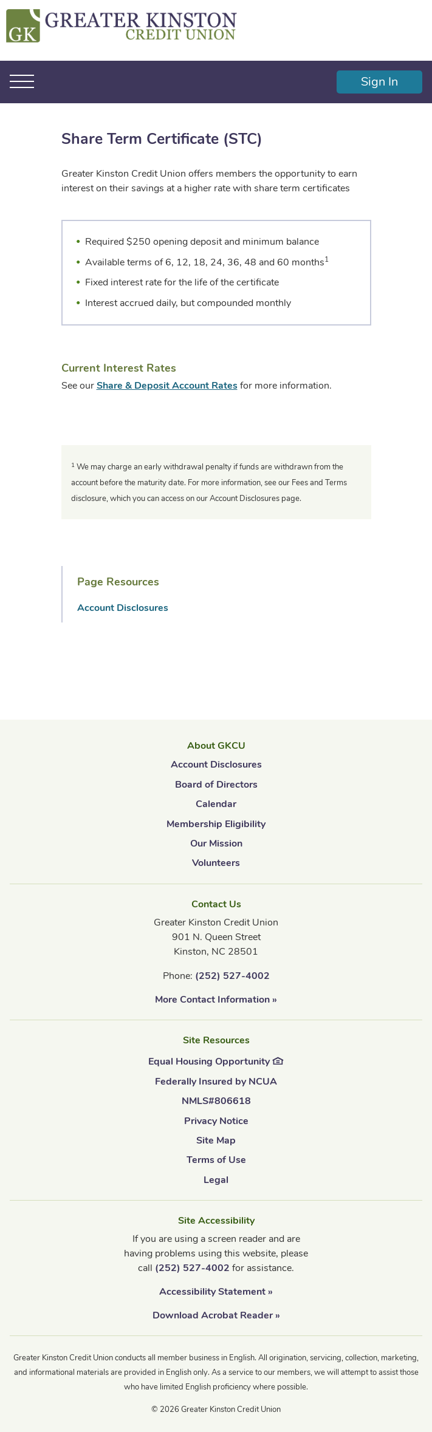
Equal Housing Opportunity (216, 1060)
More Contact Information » (216, 999)
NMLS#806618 (216, 1101)
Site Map (216, 1140)
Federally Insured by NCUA (216, 1081)
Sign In (379, 81)
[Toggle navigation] (22, 81)
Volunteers (216, 863)
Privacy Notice (216, 1121)
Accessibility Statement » (216, 1291)
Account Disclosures (122, 608)
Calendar (216, 804)
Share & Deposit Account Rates (167, 385)
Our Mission (216, 843)
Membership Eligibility (216, 824)
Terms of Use (216, 1160)
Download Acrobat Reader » (216, 1315)
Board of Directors (216, 784)
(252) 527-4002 (232, 976)
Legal (216, 1180)
